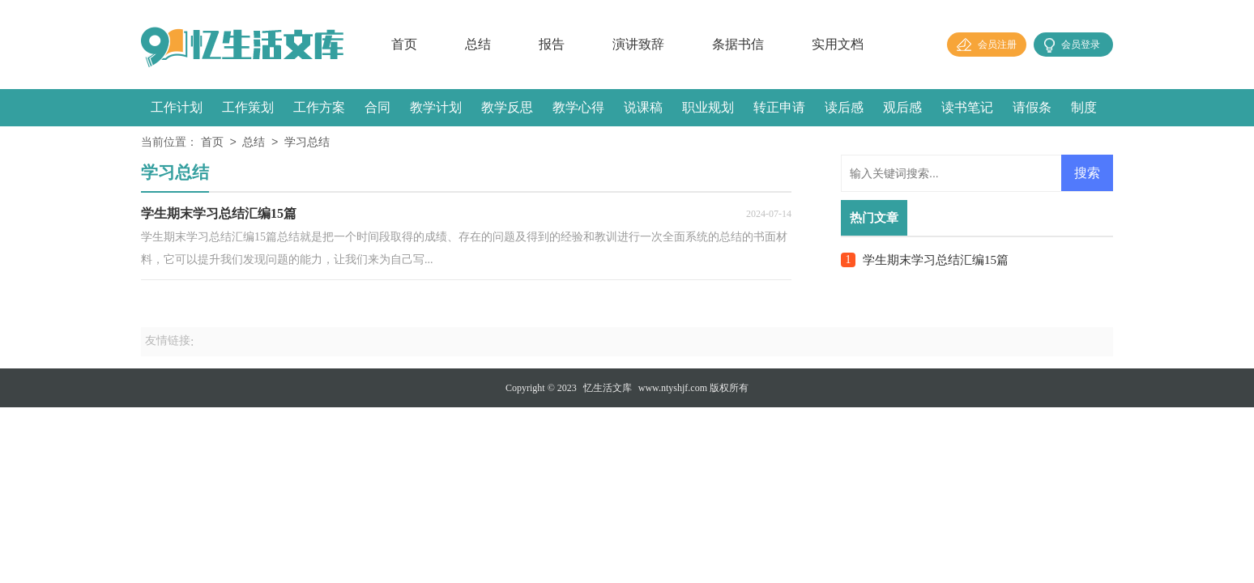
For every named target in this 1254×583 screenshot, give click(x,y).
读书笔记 (967, 107)
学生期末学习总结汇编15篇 (936, 259)
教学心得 (578, 107)
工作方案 (319, 107)
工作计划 (177, 107)
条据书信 (738, 44)
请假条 (1032, 107)
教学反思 (507, 107)
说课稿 (643, 107)
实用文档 (838, 44)
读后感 (844, 107)
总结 (478, 44)
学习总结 (307, 143)
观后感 (902, 107)
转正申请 (779, 107)
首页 (404, 44)
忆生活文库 (607, 388)
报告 (552, 44)
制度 (1084, 107)
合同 (377, 107)
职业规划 (708, 107)
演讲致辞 (638, 44)
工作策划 (248, 107)
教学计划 (436, 107)
